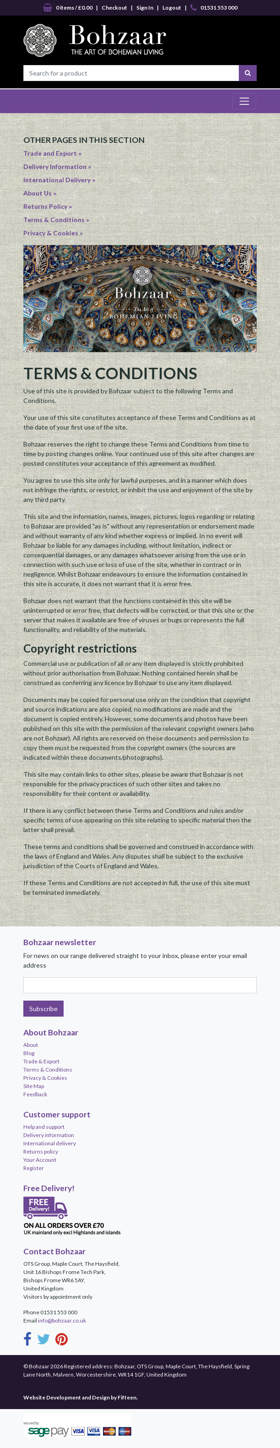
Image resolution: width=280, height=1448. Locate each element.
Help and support (44, 1126)
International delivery (49, 1143)
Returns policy (40, 1151)
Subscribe (43, 1009)
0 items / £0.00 (67, 8)
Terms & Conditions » (56, 219)
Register (33, 1168)
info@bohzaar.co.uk (62, 1320)
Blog (28, 1053)
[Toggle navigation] (244, 101)
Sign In (144, 7)
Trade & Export (41, 1061)
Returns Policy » (47, 206)
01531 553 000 (213, 8)
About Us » (39, 193)
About (30, 1044)
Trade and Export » (52, 153)
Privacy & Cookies (45, 1077)
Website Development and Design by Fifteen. (80, 1397)
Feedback (35, 1094)
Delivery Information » (57, 166)
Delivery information (48, 1135)
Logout (171, 7)
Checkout (114, 7)
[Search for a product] (131, 73)
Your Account (39, 1159)
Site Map (33, 1086)
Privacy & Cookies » (53, 233)
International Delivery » (59, 180)
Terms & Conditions (47, 1069)
